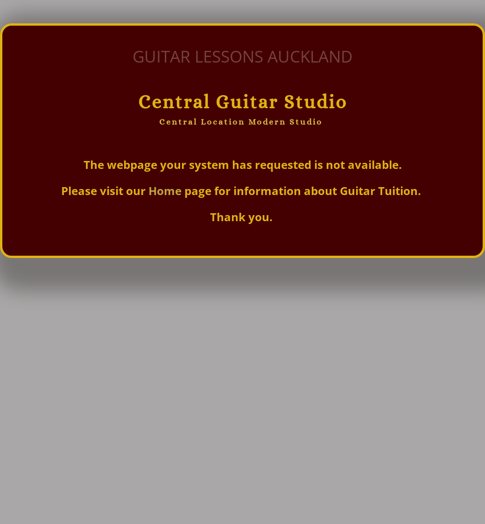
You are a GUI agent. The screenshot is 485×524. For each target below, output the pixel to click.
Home (166, 190)
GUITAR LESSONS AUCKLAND (242, 56)
